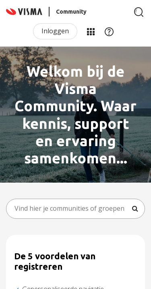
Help (109, 31)
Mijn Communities (90, 31)
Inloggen (55, 30)
